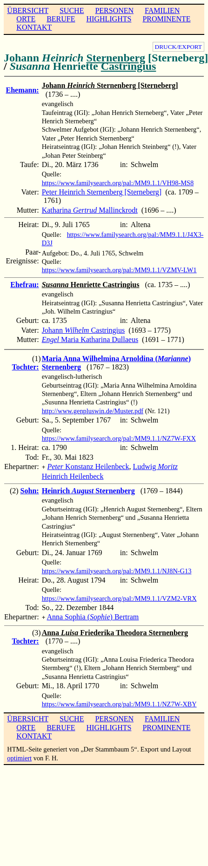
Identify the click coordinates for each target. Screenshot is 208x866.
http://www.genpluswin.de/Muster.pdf (93, 411)
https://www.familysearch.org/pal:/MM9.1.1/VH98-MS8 (118, 183)
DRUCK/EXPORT (178, 46)
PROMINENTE (166, 19)
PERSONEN (114, 10)
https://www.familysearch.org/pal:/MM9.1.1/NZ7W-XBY (119, 702)
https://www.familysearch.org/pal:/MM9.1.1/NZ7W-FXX (119, 438)
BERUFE (61, 19)
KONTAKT (34, 27)
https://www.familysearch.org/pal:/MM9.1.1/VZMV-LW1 (119, 270)
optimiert (19, 756)
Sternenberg (115, 58)
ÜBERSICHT (27, 10)
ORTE (25, 19)
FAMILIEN (162, 10)
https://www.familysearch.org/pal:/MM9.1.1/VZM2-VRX (119, 597)
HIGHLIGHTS (109, 19)
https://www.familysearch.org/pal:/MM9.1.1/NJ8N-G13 (117, 570)
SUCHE (72, 10)
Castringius (128, 66)
